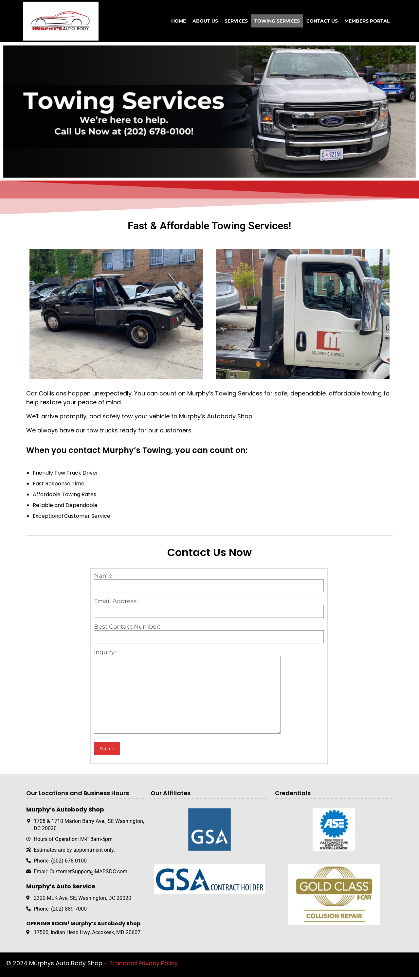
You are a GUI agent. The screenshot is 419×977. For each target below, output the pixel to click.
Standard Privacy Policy (143, 963)
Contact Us (322, 21)
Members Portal (367, 21)
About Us (205, 21)
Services (236, 21)
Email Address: (208, 608)
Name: (208, 582)
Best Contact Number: (208, 633)
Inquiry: (208, 693)
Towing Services (277, 21)
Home (178, 21)
